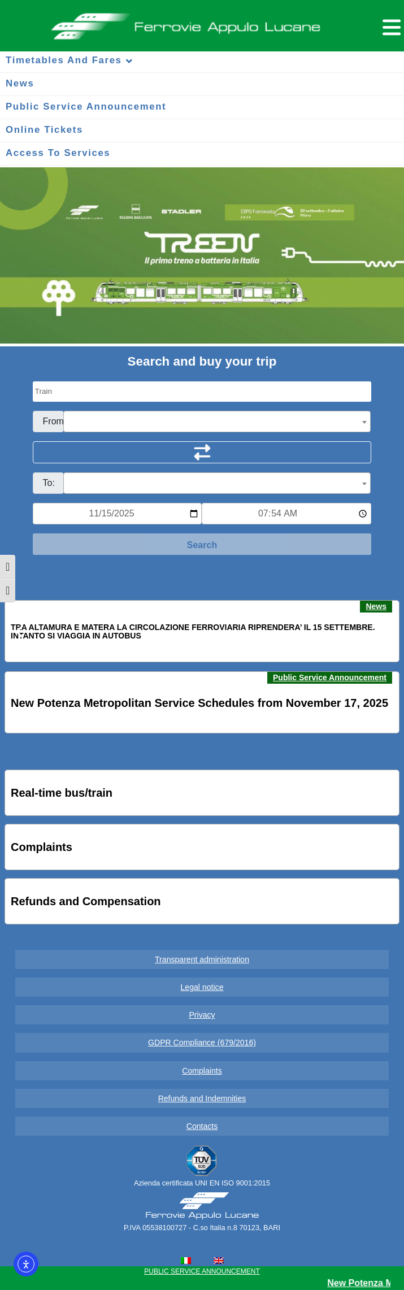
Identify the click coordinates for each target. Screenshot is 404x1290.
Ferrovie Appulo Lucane (202, 23)
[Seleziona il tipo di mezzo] (202, 391)
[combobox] (217, 421)
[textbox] (217, 422)
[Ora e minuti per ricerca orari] (286, 513)
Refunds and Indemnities (202, 1098)
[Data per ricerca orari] (117, 513)
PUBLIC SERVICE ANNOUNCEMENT (202, 1271)
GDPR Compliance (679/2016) (202, 1042)
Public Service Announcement (329, 677)
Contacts (202, 1126)
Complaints (201, 1070)
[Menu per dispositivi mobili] (390, 25)
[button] (20, 632)
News (376, 606)
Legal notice (202, 987)
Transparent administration (202, 959)
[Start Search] (202, 544)
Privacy (202, 1014)
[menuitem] (186, 1261)
